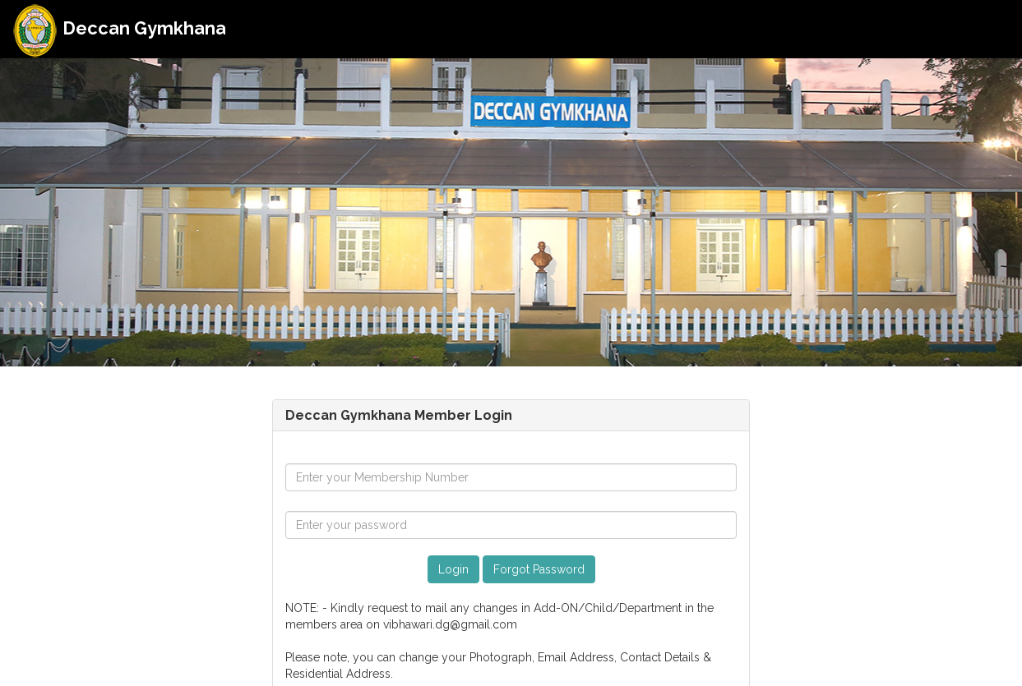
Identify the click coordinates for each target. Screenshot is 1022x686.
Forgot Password (539, 569)
